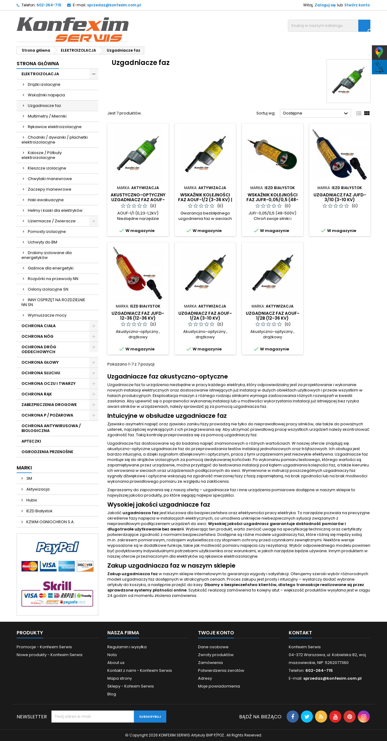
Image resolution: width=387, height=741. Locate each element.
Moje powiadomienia (219, 686)
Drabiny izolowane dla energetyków (46, 255)
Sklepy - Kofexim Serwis (130, 686)
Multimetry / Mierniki (47, 116)
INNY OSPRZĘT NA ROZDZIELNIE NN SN (53, 302)
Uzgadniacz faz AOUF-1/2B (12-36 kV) (272, 315)
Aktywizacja (37, 489)
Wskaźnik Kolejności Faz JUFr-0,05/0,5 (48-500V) (272, 200)
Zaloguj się (325, 5)
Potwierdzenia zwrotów (221, 670)
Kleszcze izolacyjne (47, 168)
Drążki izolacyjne (44, 84)
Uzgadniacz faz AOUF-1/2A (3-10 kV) (205, 315)
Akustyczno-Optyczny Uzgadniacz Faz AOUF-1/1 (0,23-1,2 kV (138, 200)
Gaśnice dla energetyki (50, 268)
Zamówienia (210, 662)
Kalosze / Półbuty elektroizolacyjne (41, 155)
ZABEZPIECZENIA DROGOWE (49, 405)
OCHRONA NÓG (37, 336)
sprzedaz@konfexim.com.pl (114, 5)
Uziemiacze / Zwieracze (52, 221)
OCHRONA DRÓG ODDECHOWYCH (38, 349)
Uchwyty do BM (42, 242)
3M (28, 478)
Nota (112, 655)
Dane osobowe (213, 647)
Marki (24, 467)
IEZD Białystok (39, 511)
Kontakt (300, 632)
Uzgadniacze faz (44, 105)
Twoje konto (216, 632)
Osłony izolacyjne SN (48, 289)
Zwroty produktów (216, 655)
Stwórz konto (357, 5)
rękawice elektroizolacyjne (231, 556)
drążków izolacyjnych (158, 459)
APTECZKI (31, 441)
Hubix (31, 500)
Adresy (205, 678)
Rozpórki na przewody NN (53, 279)
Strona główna (38, 63)
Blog (111, 694)
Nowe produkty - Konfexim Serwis (50, 655)
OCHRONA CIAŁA (38, 326)
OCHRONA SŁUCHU (40, 373)
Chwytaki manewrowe (50, 179)
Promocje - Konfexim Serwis (44, 647)
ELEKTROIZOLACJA (40, 74)
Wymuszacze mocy (47, 315)
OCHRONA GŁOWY (40, 362)
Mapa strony (119, 678)
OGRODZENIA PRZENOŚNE (47, 452)
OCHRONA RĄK (36, 394)
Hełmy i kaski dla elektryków (55, 210)
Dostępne (316, 113)
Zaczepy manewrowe (49, 189)
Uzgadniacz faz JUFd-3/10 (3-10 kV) (340, 197)
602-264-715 (49, 5)
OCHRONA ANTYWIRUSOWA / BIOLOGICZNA (51, 428)
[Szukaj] (329, 26)
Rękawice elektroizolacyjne (55, 127)
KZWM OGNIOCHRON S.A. (50, 522)
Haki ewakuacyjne (46, 200)
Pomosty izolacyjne (47, 231)
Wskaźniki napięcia (46, 95)
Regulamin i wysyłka (127, 647)
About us (116, 662)
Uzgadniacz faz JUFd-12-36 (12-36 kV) (138, 315)
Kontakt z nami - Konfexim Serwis (139, 670)
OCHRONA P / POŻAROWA (47, 415)
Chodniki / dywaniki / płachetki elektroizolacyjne (54, 139)
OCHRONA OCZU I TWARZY (48, 383)
